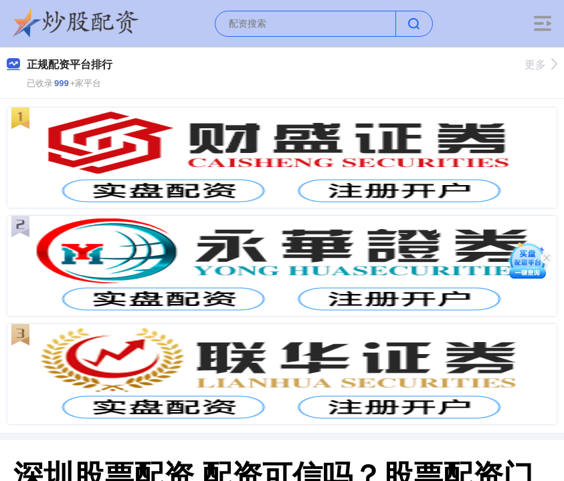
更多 (541, 64)
